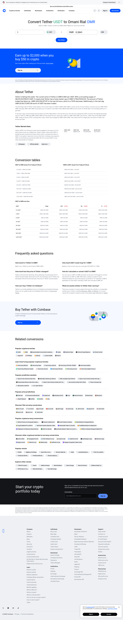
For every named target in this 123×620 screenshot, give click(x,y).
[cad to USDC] (20, 439)
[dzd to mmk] (80, 409)
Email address (68, 492)
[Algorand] (19, 355)
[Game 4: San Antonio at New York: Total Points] (53, 382)
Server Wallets (79, 536)
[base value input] (29, 32)
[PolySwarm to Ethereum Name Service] (27, 429)
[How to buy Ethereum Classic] (24, 369)
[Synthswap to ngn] (86, 439)
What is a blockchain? (33, 595)
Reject (91, 614)
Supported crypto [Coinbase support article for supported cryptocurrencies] (103, 549)
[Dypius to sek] (20, 442)
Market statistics (32, 574)
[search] (94, 10)
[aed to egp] (59, 409)
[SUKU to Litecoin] (46, 429)
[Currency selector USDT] (51, 32)
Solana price (102, 563)
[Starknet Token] (68, 352)
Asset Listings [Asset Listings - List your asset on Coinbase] (55, 555)
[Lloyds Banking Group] (83, 452)
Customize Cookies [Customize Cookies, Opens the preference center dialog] (112, 608)
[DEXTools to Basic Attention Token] (45, 425)
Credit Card (54, 541)
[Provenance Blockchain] (32, 395)
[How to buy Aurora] (71, 369)
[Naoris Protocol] (77, 395)
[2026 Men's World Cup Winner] (47, 378)
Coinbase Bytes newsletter (35, 577)
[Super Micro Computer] (45, 452)
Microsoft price (103, 576)
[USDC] (18, 352)
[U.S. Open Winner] (37, 385)
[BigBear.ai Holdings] (30, 452)
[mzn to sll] (19, 412)
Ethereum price (103, 560)
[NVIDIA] (18, 452)
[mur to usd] (19, 409)
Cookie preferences (33, 557)
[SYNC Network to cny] (47, 439)
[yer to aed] (39, 409)
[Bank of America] (82, 465)
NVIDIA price (102, 571)
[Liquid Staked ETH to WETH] (24, 425)
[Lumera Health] (47, 355)
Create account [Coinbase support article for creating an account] (103, 536)
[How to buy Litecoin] (50, 365)
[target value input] (86, 32)
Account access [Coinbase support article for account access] (103, 546)
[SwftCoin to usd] (55, 442)
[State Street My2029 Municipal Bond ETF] (37, 469)
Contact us (101, 534)
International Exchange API (82, 574)
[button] (27, 10)
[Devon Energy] (69, 465)
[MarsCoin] (98, 395)
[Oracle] (33, 465)
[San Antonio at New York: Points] (76, 382)
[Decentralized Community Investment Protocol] (41, 352)
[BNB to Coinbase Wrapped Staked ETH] (91, 429)
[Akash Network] (21, 399)
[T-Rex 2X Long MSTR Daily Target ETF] (98, 452)
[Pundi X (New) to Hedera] (64, 422)
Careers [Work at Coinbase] (29, 534)
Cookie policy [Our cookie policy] (31, 554)
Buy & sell (54, 531)
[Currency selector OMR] (104, 32)
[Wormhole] (88, 395)
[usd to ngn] (69, 409)
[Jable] (58, 352)
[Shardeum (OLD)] (58, 395)
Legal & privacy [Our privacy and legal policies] (31, 551)
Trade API (77, 549)
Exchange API (78, 572)
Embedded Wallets (80, 539)
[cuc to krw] (30, 409)
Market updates (32, 587)
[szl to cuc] (29, 412)
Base (75, 534)
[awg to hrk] (90, 409)
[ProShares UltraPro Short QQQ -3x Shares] (22, 455)
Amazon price (102, 579)
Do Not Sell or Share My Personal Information (37, 560)
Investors (30, 546)
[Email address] (81, 496)
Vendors (29, 549)
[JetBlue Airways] (44, 465)
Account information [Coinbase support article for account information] (104, 541)
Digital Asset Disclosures (35, 563)
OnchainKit (77, 554)
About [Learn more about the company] (28, 531)
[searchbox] (104, 32)
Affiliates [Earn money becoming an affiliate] (30, 536)
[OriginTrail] (46, 395)
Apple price (101, 574)
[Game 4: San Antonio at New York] (25, 378)
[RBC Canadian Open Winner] (67, 378)
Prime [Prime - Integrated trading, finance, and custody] (52, 568)
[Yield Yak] (19, 395)
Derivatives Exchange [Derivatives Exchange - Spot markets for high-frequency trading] (57, 579)
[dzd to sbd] (38, 412)
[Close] (119, 607)
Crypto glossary (32, 585)
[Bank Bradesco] (57, 465)
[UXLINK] (40, 399)
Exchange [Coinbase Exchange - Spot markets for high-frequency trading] (54, 574)
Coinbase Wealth (56, 539)
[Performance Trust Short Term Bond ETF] (22, 469)
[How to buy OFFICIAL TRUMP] (67, 365)
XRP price (101, 565)
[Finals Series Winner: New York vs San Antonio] (27, 382)
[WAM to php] (43, 442)
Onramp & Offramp (80, 544)
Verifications (78, 559)
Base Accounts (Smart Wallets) (84, 541)
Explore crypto (31, 569)
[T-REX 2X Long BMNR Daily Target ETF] (22, 465)
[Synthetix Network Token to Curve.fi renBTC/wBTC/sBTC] (65, 429)
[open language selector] (99, 10)
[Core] (68, 395)
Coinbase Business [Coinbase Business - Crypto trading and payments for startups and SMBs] (56, 557)
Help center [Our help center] (102, 531)
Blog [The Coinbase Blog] (28, 539)
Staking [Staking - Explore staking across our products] (53, 571)
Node (76, 562)
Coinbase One (55, 536)
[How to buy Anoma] (42, 369)
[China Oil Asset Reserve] (83, 352)
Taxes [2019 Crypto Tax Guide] (28, 602)
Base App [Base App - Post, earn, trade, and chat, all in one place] (53, 534)
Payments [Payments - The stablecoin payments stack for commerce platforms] (54, 560)
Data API (77, 557)
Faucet (76, 569)
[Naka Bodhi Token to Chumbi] (66, 425)
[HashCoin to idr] (73, 439)
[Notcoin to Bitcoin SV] (48, 422)
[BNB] (26, 352)
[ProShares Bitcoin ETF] (37, 455)
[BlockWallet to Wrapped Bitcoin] (84, 422)
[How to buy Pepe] (36, 365)
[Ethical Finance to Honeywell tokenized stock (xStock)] (27, 422)
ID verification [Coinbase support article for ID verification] (102, 539)
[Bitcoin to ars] (32, 442)
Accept (109, 614)
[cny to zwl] (49, 409)
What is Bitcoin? (32, 590)
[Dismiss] (119, 2)
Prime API (77, 577)
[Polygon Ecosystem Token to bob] (72, 442)
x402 (75, 546)
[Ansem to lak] (61, 439)
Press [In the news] (28, 541)
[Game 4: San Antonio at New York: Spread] (89, 378)
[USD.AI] (57, 355)
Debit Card (54, 544)
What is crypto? (31, 592)
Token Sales (54, 546)
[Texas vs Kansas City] (95, 382)
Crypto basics (31, 579)
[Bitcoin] (37, 355)
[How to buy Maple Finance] (87, 369)
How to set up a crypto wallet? (36, 597)
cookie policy (90, 607)
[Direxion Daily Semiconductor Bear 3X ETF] (52, 455)
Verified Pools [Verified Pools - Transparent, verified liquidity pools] (55, 581)
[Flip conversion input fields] (61, 32)
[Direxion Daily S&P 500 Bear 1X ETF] (60, 452)
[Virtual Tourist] (97, 352)
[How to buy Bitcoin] (22, 365)
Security (29, 544)
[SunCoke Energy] (51, 469)
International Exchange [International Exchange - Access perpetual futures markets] (58, 576)
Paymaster (77, 551)
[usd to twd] (100, 409)
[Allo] (47, 399)
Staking (76, 567)
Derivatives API (79, 579)
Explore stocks (31, 572)
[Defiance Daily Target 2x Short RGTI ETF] (96, 465)
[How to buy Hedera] (84, 365)
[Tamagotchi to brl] (32, 439)
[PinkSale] (29, 355)
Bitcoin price (102, 557)
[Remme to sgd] (99, 439)
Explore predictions (57, 549)
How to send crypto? (33, 600)
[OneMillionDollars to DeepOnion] (87, 425)
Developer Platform (80, 531)
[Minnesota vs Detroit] (22, 385)
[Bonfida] (31, 399)
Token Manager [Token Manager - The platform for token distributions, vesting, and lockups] (55, 563)
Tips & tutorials (31, 582)
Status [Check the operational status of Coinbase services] (100, 551)
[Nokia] (71, 452)
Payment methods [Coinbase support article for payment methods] (104, 544)
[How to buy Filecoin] (57, 369)
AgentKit (77, 564)
